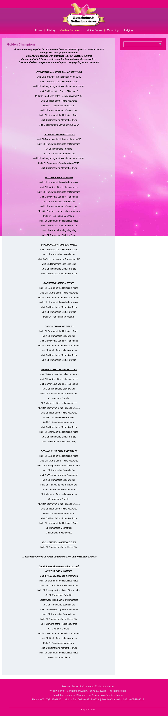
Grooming (113, 30)
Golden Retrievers (71, 30)
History (51, 30)
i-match (92, 710)
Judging (128, 30)
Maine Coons (94, 30)
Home (38, 30)
